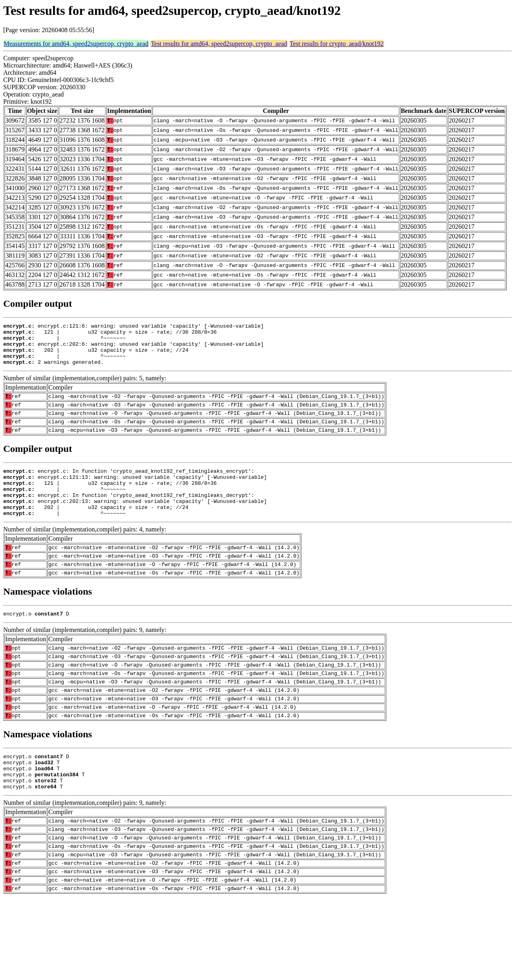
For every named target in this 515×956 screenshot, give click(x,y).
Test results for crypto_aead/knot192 (337, 43)
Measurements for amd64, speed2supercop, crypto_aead (76, 43)
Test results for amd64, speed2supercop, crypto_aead (219, 43)
